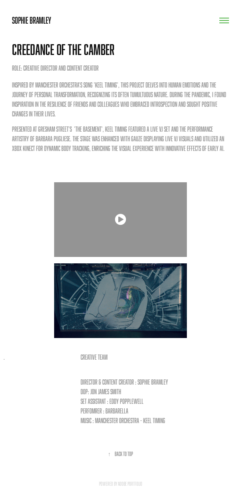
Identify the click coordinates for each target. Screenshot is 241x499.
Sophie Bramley (31, 20)
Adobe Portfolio (130, 484)
